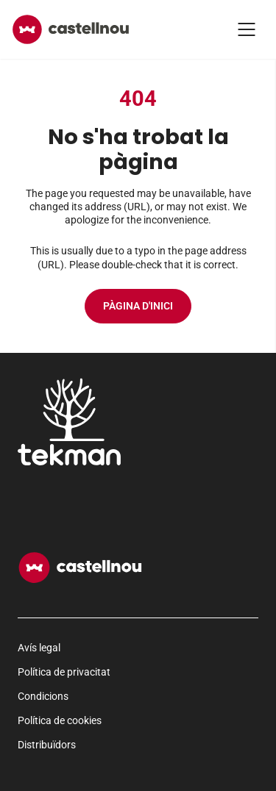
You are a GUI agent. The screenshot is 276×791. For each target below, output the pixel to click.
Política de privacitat (64, 672)
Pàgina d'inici (138, 306)
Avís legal (39, 648)
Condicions (43, 696)
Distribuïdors (47, 745)
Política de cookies (60, 720)
